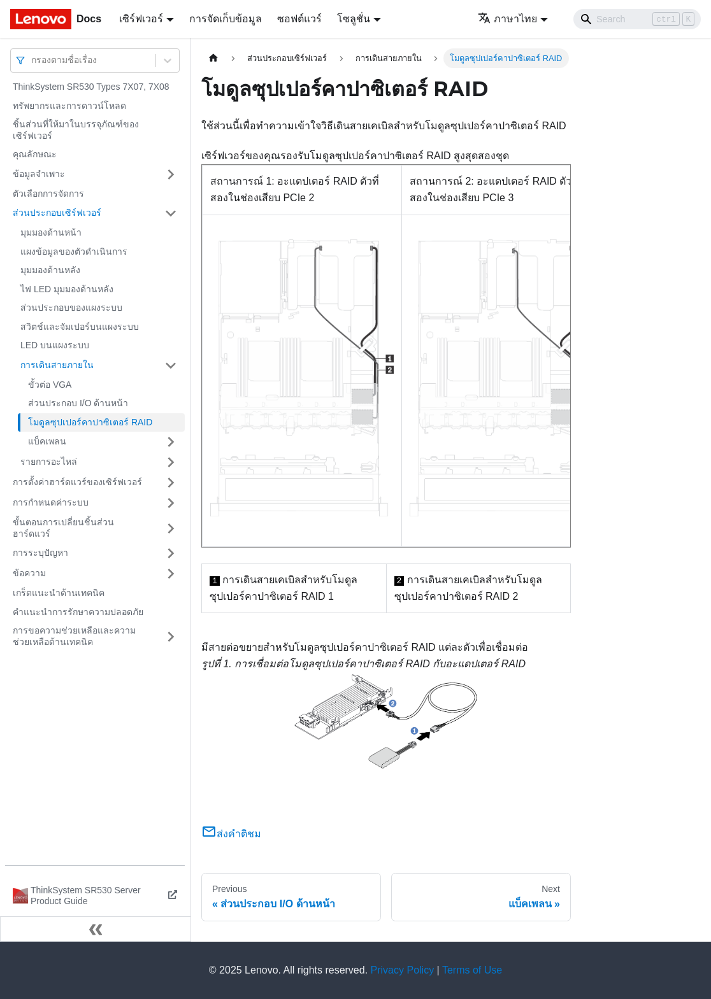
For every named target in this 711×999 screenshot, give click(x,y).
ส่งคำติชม (231, 833)
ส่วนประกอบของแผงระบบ (71, 307)
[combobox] (32, 60)
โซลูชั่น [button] (353, 18)
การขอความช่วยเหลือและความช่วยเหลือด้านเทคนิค (74, 636)
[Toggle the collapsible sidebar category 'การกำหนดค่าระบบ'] (171, 503)
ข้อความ (29, 573)
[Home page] (213, 58)
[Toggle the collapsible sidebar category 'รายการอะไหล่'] (171, 462)
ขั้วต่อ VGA (49, 384)
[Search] (637, 19)
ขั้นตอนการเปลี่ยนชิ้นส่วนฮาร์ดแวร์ (63, 528)
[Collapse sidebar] (95, 929)
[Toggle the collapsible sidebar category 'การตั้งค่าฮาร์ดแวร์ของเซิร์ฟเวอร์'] (171, 482)
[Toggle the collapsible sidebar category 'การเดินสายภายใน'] (171, 365)
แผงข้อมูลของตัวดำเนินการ (73, 251)
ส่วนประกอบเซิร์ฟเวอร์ (57, 213)
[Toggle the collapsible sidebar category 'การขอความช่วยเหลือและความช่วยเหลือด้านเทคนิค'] (171, 636)
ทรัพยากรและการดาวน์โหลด (69, 106)
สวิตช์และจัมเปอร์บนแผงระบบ (79, 327)
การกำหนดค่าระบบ (51, 502)
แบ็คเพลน (47, 441)
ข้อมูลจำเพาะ (39, 174)
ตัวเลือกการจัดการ (48, 193)
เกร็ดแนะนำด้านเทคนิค (58, 593)
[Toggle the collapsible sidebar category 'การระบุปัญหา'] (171, 553)
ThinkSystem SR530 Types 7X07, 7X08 (91, 86)
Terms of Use (472, 970)
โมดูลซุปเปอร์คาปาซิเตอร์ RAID (90, 422)
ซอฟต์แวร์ (299, 18)
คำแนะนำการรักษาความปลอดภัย (78, 612)
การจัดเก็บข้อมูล (225, 18)
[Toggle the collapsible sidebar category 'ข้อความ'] (171, 573)
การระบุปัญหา (40, 553)
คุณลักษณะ (35, 154)
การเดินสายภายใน (57, 365)
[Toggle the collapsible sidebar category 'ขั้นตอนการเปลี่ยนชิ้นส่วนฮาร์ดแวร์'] (171, 528)
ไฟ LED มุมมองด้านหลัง (66, 289)
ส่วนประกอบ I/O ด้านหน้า (78, 403)
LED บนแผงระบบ (54, 345)
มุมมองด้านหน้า (51, 232)
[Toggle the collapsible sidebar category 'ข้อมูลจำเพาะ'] (171, 174)
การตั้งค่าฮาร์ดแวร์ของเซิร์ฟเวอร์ (77, 482)
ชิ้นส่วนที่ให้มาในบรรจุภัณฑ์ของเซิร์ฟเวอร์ (76, 130)
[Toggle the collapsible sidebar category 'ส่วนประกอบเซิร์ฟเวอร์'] (171, 213)
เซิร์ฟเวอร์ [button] (141, 18)
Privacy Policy (402, 970)
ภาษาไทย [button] (507, 18)
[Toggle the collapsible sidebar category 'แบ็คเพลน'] (171, 442)
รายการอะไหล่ (48, 462)
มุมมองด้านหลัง (50, 270)
